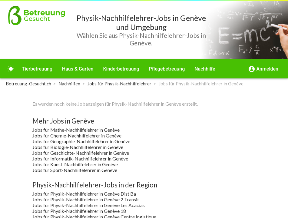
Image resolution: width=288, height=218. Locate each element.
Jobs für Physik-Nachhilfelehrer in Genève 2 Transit (85, 199)
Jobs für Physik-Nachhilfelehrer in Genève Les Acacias (88, 205)
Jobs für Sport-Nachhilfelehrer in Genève (74, 170)
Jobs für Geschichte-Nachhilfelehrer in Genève (80, 153)
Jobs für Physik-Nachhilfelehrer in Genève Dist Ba (84, 194)
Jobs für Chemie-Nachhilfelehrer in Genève (76, 135)
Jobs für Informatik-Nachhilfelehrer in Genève (80, 158)
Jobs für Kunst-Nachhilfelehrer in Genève (75, 164)
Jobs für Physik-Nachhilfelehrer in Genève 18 (79, 211)
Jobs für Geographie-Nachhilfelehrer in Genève (81, 141)
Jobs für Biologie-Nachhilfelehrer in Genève (77, 147)
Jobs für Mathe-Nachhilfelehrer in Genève (76, 130)
